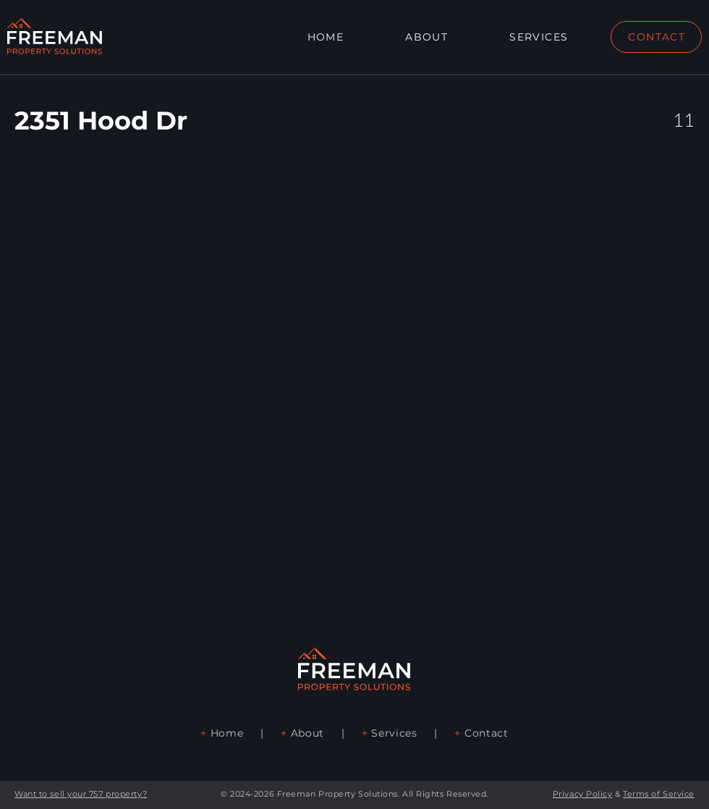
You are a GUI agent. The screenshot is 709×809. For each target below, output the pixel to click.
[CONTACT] (656, 37)
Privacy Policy (583, 794)
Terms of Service (659, 794)
